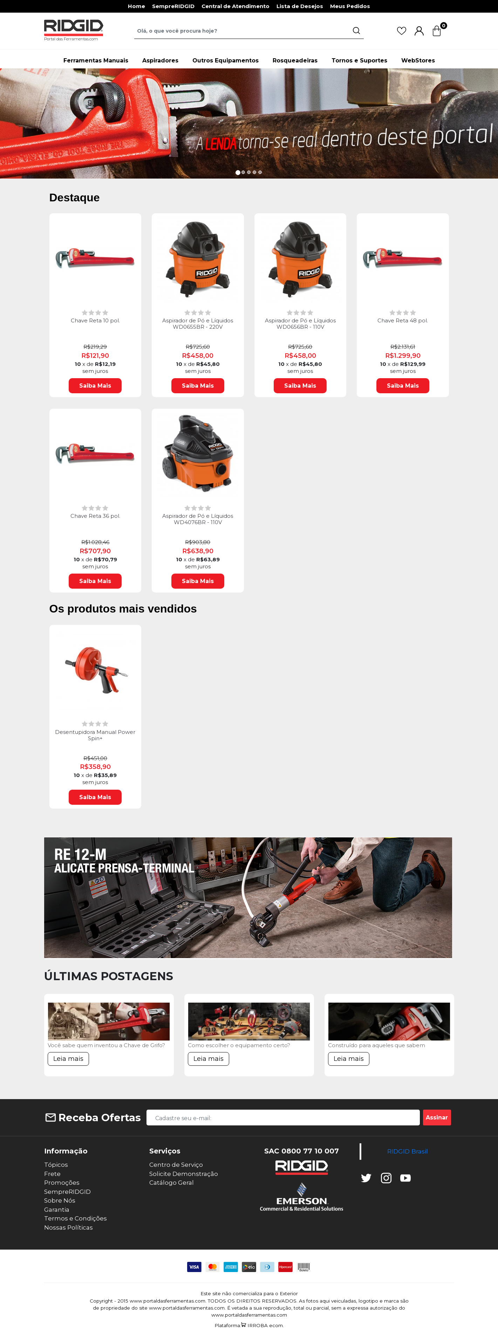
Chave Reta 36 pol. (95, 516)
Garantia (56, 1209)
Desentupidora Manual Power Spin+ (95, 735)
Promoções (62, 1182)
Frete (52, 1173)
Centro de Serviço (176, 1164)
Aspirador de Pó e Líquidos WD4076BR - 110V (197, 519)
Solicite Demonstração (183, 1173)
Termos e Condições (75, 1218)
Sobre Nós (59, 1200)
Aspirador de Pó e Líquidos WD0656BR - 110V (300, 323)
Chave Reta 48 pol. (402, 320)
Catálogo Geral (171, 1182)
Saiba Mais (95, 385)
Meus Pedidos (350, 6)
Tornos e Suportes (359, 60)
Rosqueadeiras (295, 60)
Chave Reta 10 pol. (95, 320)
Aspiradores (160, 60)
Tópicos (56, 1164)
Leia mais (68, 1059)
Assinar (437, 1117)
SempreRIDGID (173, 6)
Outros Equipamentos (225, 60)
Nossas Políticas (68, 1227)
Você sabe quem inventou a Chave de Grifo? (106, 1045)
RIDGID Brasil (407, 1151)
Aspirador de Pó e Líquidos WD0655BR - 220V (197, 323)
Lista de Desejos (300, 6)
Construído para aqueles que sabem (376, 1045)
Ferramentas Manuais (95, 60)
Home (136, 6)
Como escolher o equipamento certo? (239, 1045)
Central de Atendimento (236, 6)
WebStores (418, 60)
